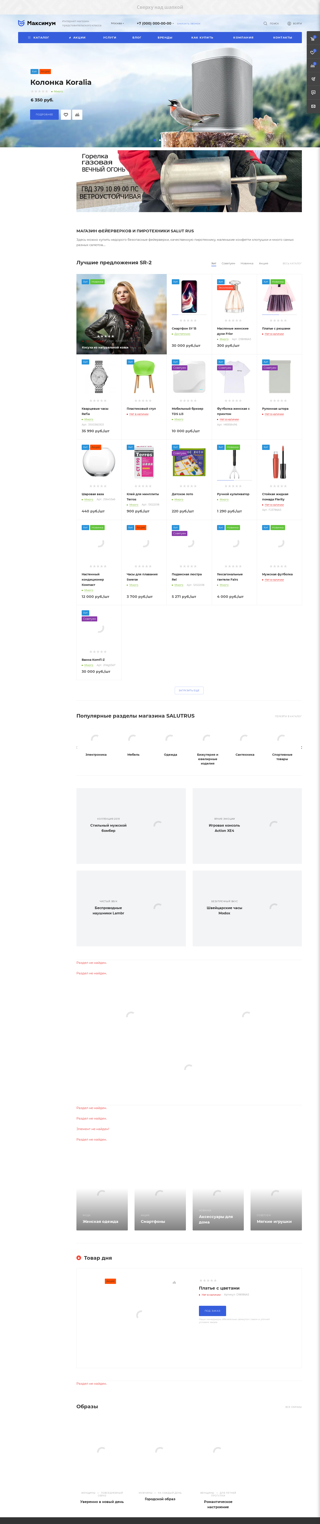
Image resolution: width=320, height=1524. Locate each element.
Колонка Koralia (61, 82)
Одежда (170, 755)
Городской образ (160, 1499)
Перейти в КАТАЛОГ (288, 716)
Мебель (133, 755)
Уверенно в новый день (102, 1502)
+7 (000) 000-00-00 (154, 23)
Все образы (293, 1407)
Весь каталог (292, 263)
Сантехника (245, 755)
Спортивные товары (282, 757)
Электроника (96, 755)
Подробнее (44, 114)
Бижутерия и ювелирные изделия (207, 759)
